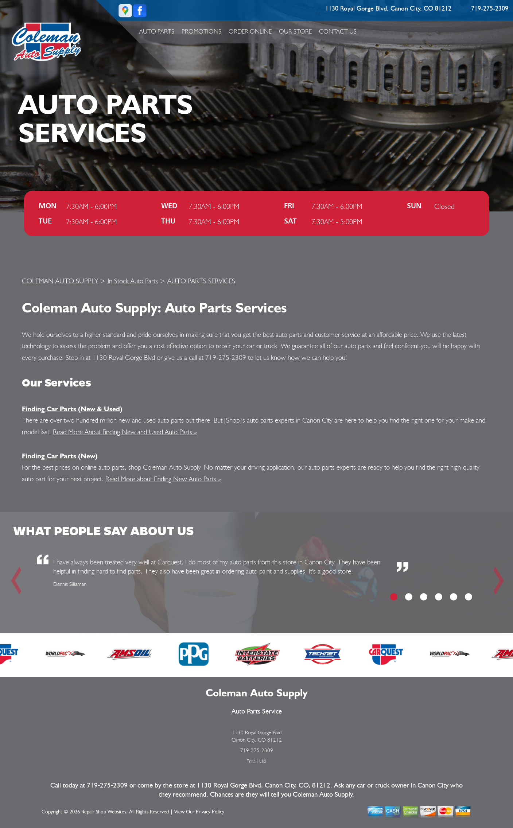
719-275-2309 (489, 8)
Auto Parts (156, 31)
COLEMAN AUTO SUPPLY (60, 281)
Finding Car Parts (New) (60, 456)
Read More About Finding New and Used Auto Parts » (125, 432)
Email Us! (256, 761)
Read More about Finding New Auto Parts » (163, 479)
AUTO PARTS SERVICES (201, 281)
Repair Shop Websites (103, 812)
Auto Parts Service (257, 711)
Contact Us (338, 31)
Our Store (295, 31)
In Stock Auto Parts (133, 281)
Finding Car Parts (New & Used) (72, 409)
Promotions (201, 31)
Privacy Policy (210, 812)
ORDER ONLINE (250, 31)
